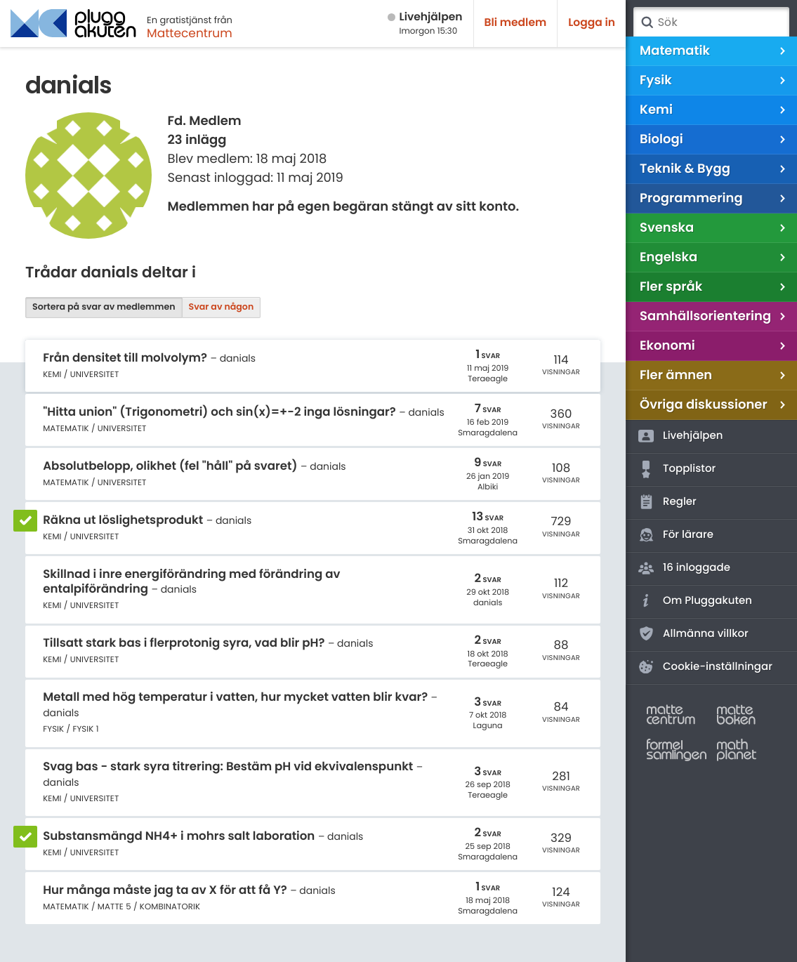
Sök (647, 22)
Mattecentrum (189, 33)
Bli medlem (516, 22)
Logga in (591, 22)
